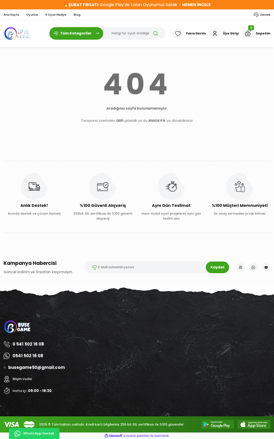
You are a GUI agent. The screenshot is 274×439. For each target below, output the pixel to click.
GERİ (119, 120)
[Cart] (256, 33)
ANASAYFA (156, 120)
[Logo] (17, 33)
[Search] (107, 33)
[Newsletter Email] (155, 267)
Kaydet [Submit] (216, 267)
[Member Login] (224, 33)
